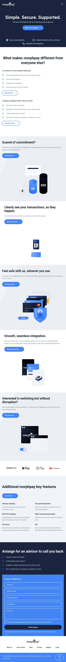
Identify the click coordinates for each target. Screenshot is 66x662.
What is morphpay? (31, 28)
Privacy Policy (36, 631)
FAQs (31, 647)
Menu (62, 4)
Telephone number (12, 597)
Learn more (9, 496)
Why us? (9, 647)
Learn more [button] (6, 658)
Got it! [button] (59, 657)
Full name (9, 585)
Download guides (13, 349)
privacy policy (20, 622)
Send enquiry (33, 627)
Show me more (12, 222)
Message (9, 610)
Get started (9, 93)
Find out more (10, 284)
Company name (11, 591)
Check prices (9, 156)
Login (57, 647)
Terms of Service (47, 631)
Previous (2, 468)
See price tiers (10, 123)
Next (64, 468)
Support (48, 647)
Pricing (39, 647)
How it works (21, 647)
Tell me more (9, 415)
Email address (11, 604)
